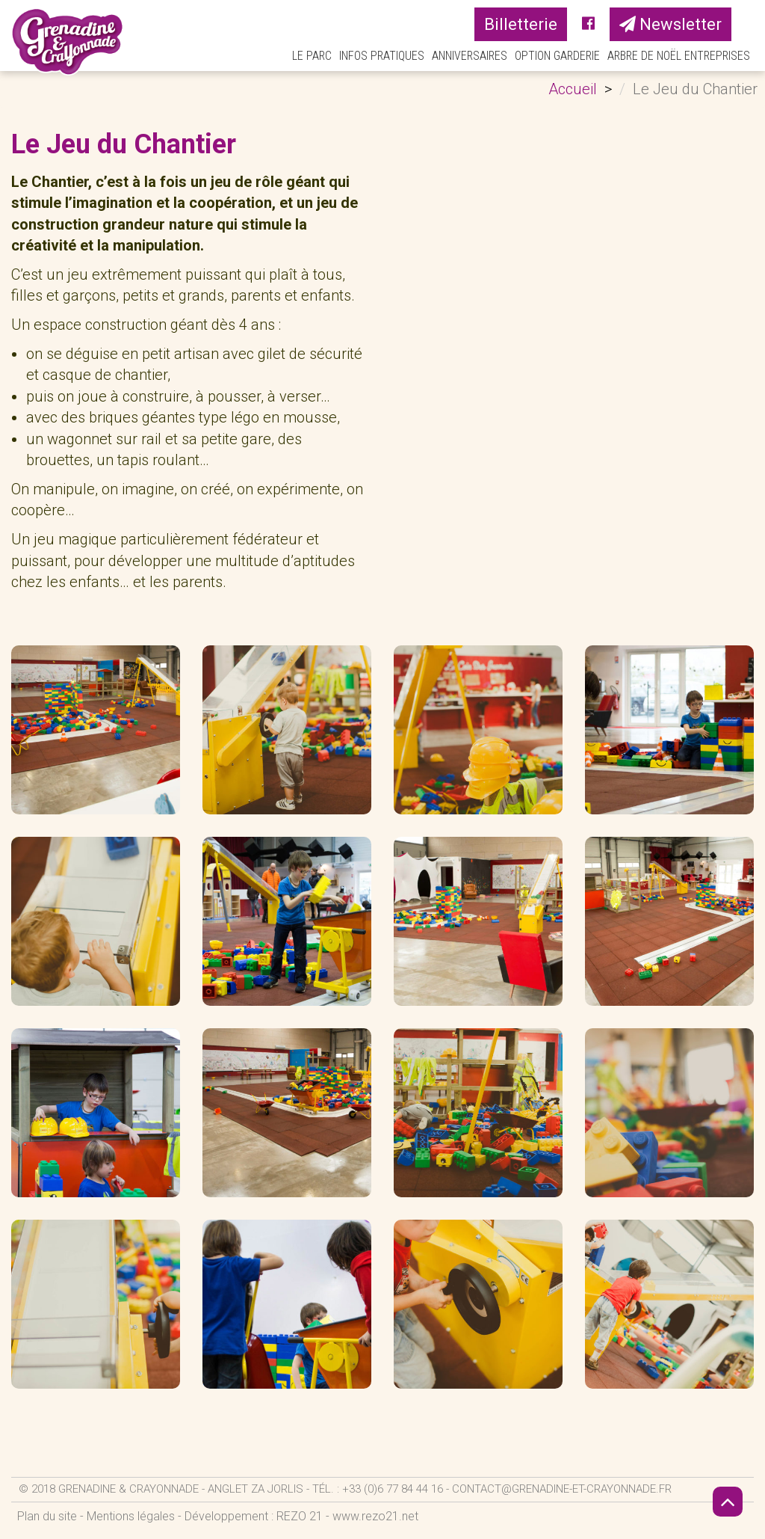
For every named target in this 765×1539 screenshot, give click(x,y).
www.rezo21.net (375, 1516)
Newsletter (670, 24)
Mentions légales (131, 1516)
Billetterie (520, 24)
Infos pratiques (381, 56)
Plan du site (47, 1516)
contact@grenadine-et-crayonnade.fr (562, 1489)
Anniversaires (469, 56)
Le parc (312, 56)
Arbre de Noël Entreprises (678, 56)
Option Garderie (557, 56)
